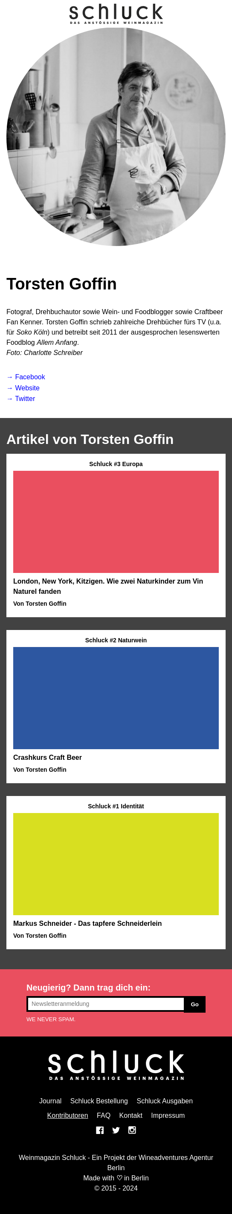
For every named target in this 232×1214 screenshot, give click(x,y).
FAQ (103, 1115)
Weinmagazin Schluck (52, 1157)
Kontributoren (67, 1115)
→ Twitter (20, 398)
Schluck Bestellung (99, 1101)
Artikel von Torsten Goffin (90, 439)
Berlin (140, 1178)
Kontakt (130, 1115)
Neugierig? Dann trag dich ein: (88, 987)
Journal (50, 1101)
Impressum (168, 1115)
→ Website (23, 388)
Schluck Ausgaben (164, 1101)
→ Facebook (25, 377)
